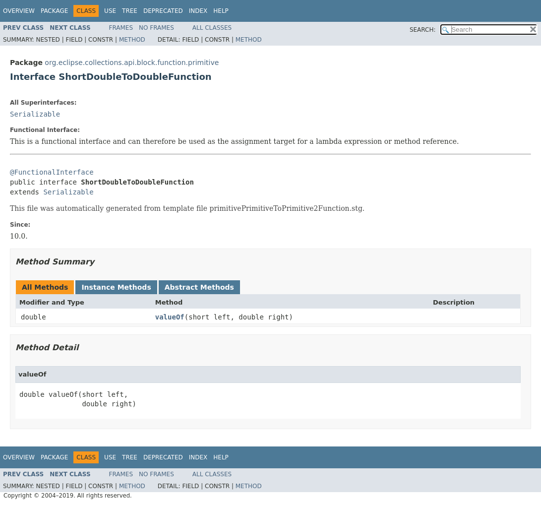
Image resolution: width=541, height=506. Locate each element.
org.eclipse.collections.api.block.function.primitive (132, 62)
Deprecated (163, 10)
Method (132, 39)
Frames (121, 27)
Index (198, 10)
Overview (19, 10)
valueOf (169, 317)
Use (110, 10)
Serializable (35, 114)
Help (221, 10)
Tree (129, 10)
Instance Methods (116, 287)
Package (54, 10)
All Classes (212, 27)
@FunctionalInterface (52, 172)
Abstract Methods (199, 287)
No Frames (156, 27)
